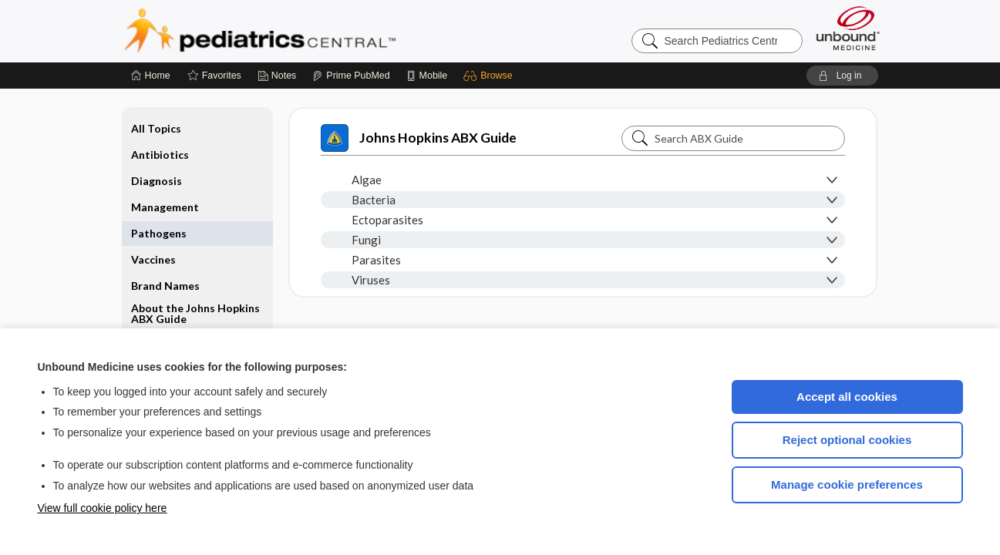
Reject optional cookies (847, 439)
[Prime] (350, 75)
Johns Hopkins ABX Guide (419, 138)
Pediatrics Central (315, 31)
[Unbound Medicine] (848, 28)
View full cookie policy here (102, 508)
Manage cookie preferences (847, 484)
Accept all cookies (846, 396)
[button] (490, 75)
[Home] (150, 75)
